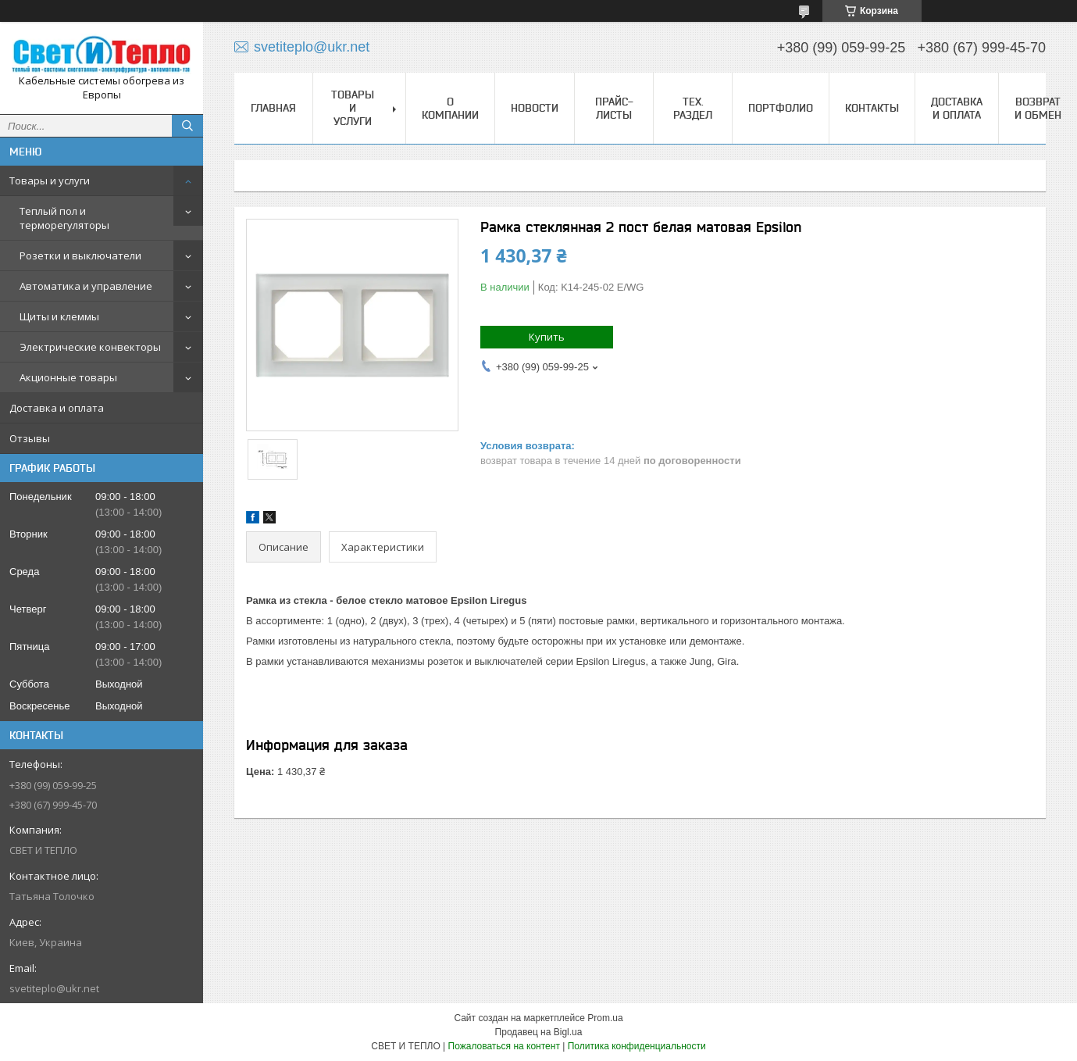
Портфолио (780, 108)
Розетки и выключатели (80, 255)
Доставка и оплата (56, 408)
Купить (547, 337)
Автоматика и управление (86, 286)
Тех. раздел (692, 108)
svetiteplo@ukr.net (54, 988)
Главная (273, 108)
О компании (450, 108)
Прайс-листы (614, 108)
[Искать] (187, 126)
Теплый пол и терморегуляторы (64, 218)
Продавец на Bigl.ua (539, 1032)
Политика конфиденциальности (637, 1046)
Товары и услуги (49, 180)
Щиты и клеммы (59, 316)
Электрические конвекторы (90, 347)
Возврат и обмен (1038, 108)
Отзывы (29, 438)
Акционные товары (68, 377)
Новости (534, 108)
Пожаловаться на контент (504, 1046)
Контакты (872, 108)
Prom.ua (604, 1018)
